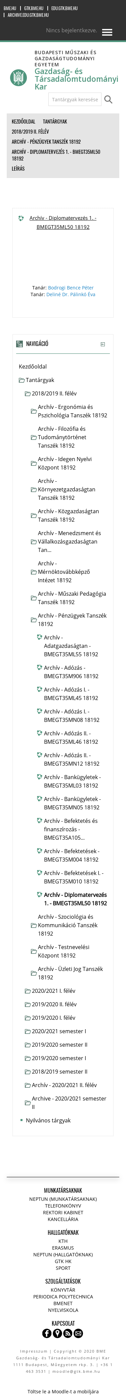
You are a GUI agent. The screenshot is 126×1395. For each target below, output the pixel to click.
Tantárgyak (40, 380)
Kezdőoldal (33, 366)
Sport (63, 1268)
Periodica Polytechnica (63, 1296)
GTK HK (63, 1261)
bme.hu (10, 8)
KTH (63, 1241)
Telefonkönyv (63, 1205)
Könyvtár (63, 1290)
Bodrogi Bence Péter (71, 287)
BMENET (63, 1303)
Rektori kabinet (63, 1212)
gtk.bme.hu (33, 8)
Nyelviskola (63, 1310)
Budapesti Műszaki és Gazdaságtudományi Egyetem (65, 58)
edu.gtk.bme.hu (64, 8)
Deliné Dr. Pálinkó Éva (70, 294)
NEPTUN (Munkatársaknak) (63, 1199)
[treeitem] (63, 366)
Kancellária (63, 1219)
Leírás (18, 168)
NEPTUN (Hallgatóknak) (63, 1254)
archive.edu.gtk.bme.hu (28, 15)
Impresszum (34, 1351)
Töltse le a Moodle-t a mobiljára (63, 1391)
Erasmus (63, 1248)
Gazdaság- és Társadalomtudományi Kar (77, 79)
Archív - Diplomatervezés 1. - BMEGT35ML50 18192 (63, 222)
